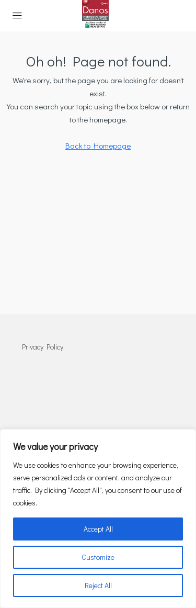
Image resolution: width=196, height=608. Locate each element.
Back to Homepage (98, 145)
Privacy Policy (42, 347)
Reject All (98, 585)
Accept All (98, 529)
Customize (98, 557)
